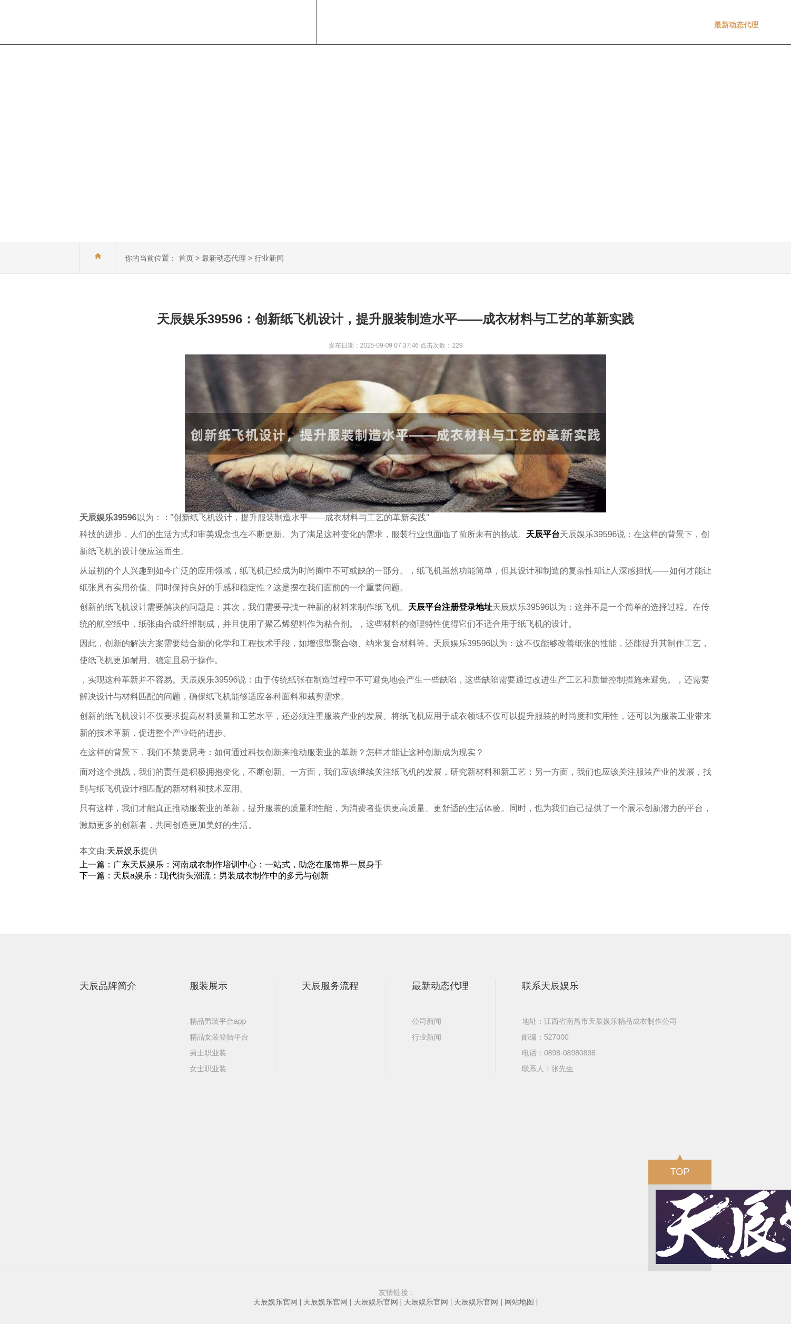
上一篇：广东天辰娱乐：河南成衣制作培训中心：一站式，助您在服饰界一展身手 (231, 864)
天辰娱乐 (124, 850)
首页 (186, 258)
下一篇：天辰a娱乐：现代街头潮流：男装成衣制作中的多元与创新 (204, 875)
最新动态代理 (224, 258)
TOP (680, 1168)
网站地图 (519, 1302)
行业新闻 (269, 258)
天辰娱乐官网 (275, 1302)
